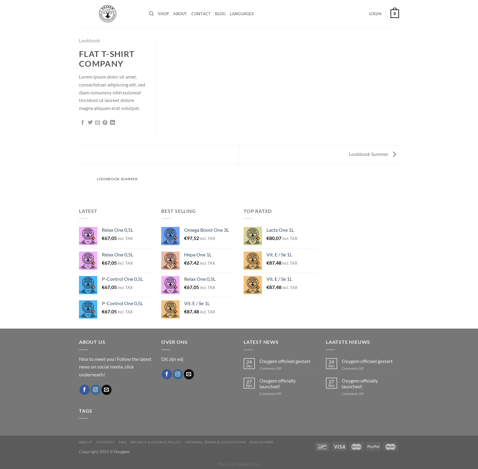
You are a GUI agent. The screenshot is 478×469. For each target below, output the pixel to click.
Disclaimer (261, 442)
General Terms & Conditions (215, 442)
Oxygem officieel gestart (284, 361)
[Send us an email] (107, 390)
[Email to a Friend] (97, 122)
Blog (220, 13)
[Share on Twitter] (90, 122)
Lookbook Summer (372, 154)
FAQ (123, 442)
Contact (201, 13)
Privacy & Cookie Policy (155, 442)
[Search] (151, 13)
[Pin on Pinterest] (104, 122)
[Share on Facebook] (82, 122)
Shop (163, 13)
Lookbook (89, 40)
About (180, 13)
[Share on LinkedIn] (112, 122)
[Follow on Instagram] (96, 390)
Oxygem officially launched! (277, 383)
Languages (242, 13)
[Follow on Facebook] (85, 390)
